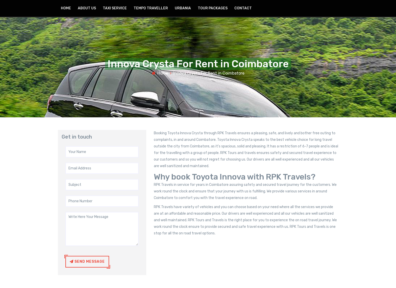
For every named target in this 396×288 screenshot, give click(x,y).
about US (87, 8)
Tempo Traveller (151, 8)
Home (162, 73)
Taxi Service (115, 8)
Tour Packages (213, 8)
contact (243, 8)
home (66, 8)
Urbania (183, 8)
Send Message (87, 261)
